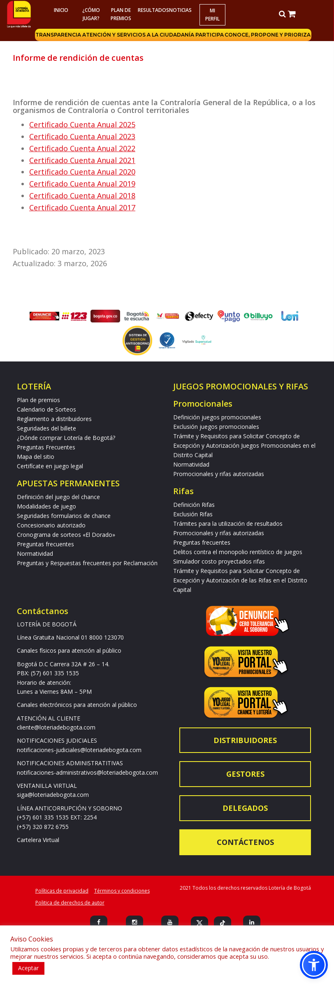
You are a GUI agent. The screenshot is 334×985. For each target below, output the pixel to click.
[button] (314, 965)
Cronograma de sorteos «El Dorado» (66, 535)
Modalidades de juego (46, 506)
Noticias (180, 10)
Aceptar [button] (28, 968)
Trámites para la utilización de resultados (228, 523)
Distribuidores (245, 740)
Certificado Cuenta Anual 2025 (82, 124)
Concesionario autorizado (51, 525)
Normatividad (35, 553)
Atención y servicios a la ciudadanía (139, 35)
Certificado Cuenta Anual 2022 (82, 148)
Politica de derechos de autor (69, 902)
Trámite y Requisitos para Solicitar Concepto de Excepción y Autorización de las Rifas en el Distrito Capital (240, 580)
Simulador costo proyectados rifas (219, 561)
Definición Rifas (194, 505)
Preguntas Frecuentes (46, 447)
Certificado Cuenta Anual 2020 (82, 172)
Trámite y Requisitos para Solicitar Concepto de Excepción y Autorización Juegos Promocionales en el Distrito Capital (244, 445)
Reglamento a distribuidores (54, 419)
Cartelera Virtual (38, 840)
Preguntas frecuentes (45, 544)
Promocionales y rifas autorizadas (218, 474)
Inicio (61, 10)
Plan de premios (121, 14)
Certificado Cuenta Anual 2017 (82, 207)
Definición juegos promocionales (217, 417)
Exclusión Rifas (193, 514)
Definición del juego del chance (58, 497)
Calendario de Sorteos (46, 409)
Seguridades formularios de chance (64, 516)
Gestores (245, 774)
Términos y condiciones (122, 890)
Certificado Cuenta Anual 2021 (82, 160)
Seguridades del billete (46, 428)
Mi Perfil (212, 14)
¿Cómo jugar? (91, 14)
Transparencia (60, 35)
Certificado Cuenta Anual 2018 (82, 195)
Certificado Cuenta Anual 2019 (82, 184)
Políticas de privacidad (61, 890)
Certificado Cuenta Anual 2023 (82, 136)
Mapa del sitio (35, 456)
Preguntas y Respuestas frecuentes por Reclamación (87, 563)
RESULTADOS (152, 10)
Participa (210, 35)
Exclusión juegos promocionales (216, 426)
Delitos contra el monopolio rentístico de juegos (237, 552)
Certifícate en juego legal (50, 466)
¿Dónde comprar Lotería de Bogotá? (66, 438)
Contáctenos (245, 842)
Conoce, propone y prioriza (268, 35)
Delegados (245, 808)
